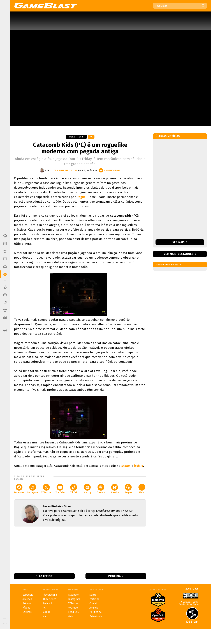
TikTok (73, 489)
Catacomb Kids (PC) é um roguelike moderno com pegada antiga (80, 148)
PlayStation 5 (50, 594)
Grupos (128, 489)
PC (91, 136)
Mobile (46, 612)
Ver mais (180, 242)
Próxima (114, 576)
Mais (141, 489)
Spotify (87, 489)
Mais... (46, 616)
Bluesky (114, 489)
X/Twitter (46, 489)
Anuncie (93, 607)
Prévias (26, 603)
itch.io (138, 466)
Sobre (92, 594)
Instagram (32, 489)
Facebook (19, 489)
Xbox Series (49, 599)
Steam (126, 466)
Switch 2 (47, 603)
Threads (100, 489)
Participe (94, 599)
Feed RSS (73, 612)
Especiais (27, 594)
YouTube (59, 489)
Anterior (46, 576)
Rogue (81, 197)
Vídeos (26, 607)
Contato (93, 603)
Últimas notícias (168, 136)
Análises (27, 599)
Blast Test (76, 136)
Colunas (27, 612)
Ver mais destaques (179, 254)
